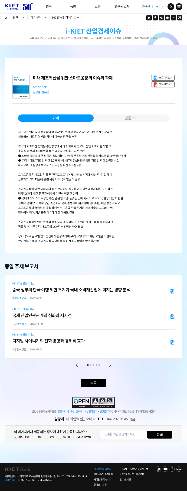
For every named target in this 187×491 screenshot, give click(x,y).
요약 (55, 118)
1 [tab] (88, 365)
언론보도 (131, 118)
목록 (93, 382)
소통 (97, 6)
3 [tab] (94, 365)
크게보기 (179, 18)
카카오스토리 (149, 18)
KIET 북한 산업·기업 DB (132, 474)
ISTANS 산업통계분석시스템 (134, 469)
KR (157, 6)
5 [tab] (99, 365)
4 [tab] (96, 365)
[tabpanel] (93, 317)
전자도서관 (125, 479)
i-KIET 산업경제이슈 (64, 18)
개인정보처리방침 (102, 469)
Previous (77, 365)
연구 (49, 6)
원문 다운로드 (166, 84)
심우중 (45, 92)
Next (110, 365)
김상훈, (37, 92)
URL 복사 (161, 18)
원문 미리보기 (166, 77)
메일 (133, 419)
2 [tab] (91, 365)
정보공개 (146, 6)
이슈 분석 (36, 18)
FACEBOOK (172, 469)
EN (162, 6)
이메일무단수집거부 (103, 474)
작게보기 (173, 18)
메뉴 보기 (179, 6)
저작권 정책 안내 (102, 479)
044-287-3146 (117, 419)
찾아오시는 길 (100, 484)
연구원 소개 (122, 6)
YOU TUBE (165, 469)
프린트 (167, 18)
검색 (170, 6)
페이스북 (155, 18)
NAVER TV (158, 469)
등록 (160, 434)
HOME (6, 18)
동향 (73, 6)
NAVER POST (178, 469)
